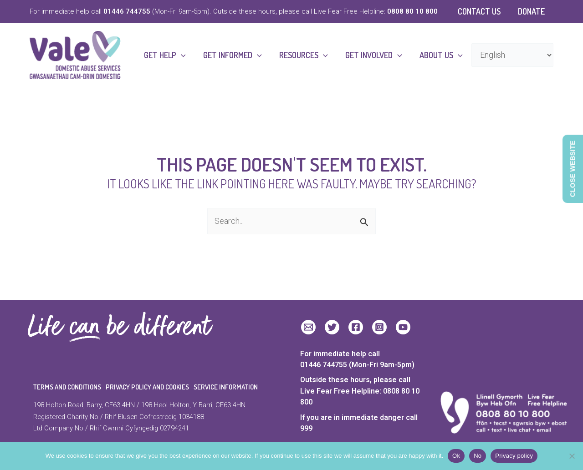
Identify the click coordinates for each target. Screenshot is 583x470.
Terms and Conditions (67, 387)
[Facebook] (355, 327)
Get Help (169, 55)
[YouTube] (403, 327)
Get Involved (375, 55)
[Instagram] (379, 327)
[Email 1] (308, 327)
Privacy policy (514, 455)
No (477, 455)
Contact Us (480, 11)
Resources (306, 55)
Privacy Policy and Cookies (147, 387)
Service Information (226, 387)
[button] (185, 55)
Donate (531, 11)
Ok (456, 455)
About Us (441, 55)
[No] (571, 455)
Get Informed (236, 55)
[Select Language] (512, 55)
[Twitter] (332, 327)
